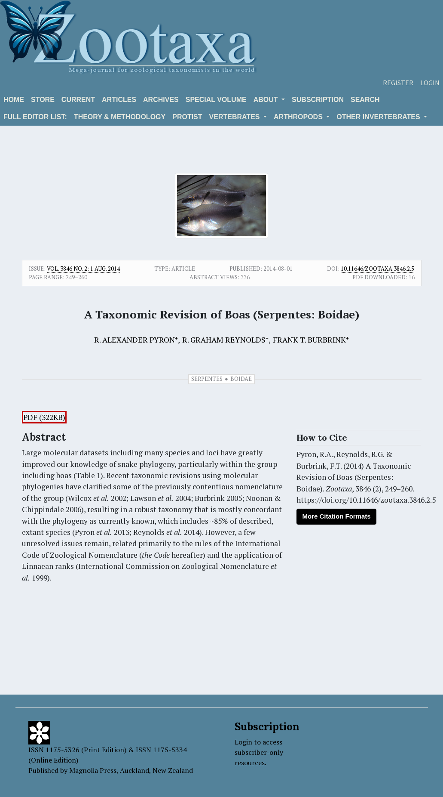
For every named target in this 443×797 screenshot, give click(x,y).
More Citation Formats (336, 516)
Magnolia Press (92, 770)
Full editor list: (35, 116)
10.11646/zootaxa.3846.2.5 (377, 268)
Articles (119, 99)
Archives (161, 99)
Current (78, 99)
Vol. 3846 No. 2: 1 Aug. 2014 (83, 268)
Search (365, 99)
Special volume (216, 99)
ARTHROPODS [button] (299, 116)
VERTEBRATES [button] (235, 116)
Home (13, 99)
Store (43, 99)
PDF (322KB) (44, 417)
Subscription (318, 99)
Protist (187, 116)
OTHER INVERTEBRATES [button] (379, 116)
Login (430, 82)
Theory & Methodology (119, 116)
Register (398, 82)
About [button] (267, 99)
